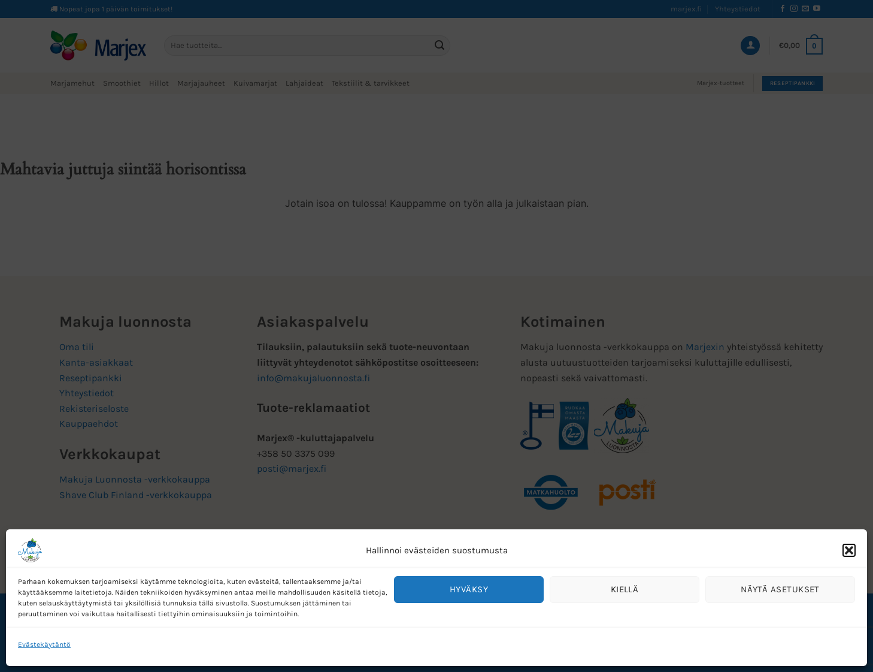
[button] (849, 550)
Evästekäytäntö (44, 644)
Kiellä (625, 589)
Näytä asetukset (780, 589)
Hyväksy (469, 589)
